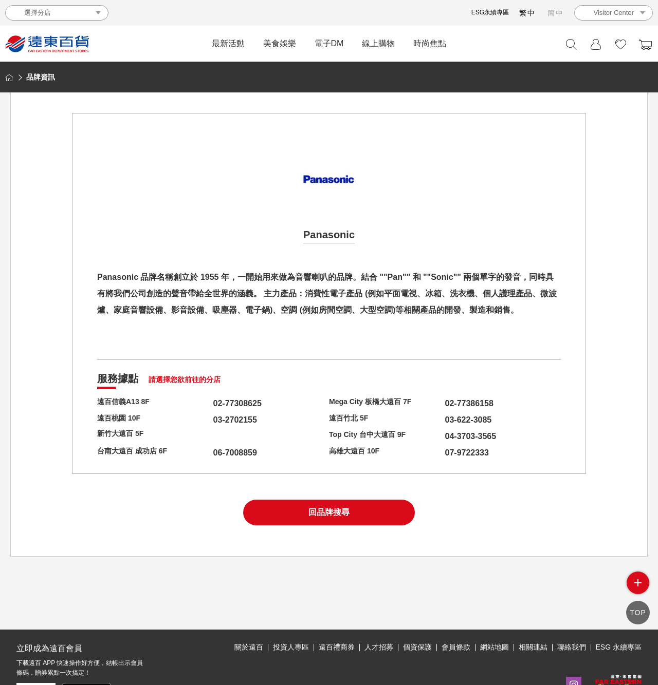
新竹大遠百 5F (123, 436)
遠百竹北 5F (351, 419)
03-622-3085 (449, 419)
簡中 (555, 13)
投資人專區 (291, 647)
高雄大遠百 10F (358, 452)
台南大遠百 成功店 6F (137, 452)
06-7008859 (215, 452)
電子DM (329, 43)
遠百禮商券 (337, 647)
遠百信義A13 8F (127, 403)
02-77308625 (218, 403)
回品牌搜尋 (329, 512)
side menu (638, 583)
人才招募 (378, 647)
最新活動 (228, 43)
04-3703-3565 (451, 436)
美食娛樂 (279, 43)
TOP (638, 612)
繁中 (527, 13)
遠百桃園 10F (122, 419)
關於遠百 (248, 647)
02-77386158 (450, 403)
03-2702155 (215, 419)
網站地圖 (494, 647)
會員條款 (456, 647)
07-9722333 (447, 452)
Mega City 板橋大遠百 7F (376, 403)
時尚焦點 (429, 43)
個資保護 (417, 647)
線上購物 (378, 43)
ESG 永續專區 (619, 647)
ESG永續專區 (490, 12)
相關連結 (533, 647)
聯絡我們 (571, 647)
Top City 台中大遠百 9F (372, 436)
